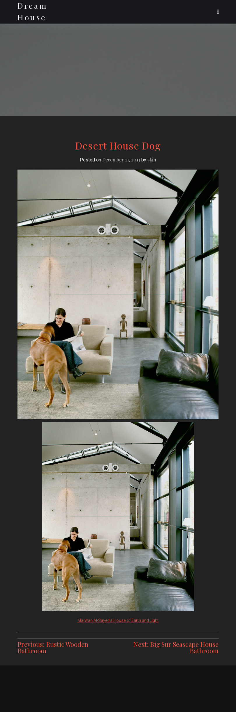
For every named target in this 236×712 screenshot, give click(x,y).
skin (151, 159)
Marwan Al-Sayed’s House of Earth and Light (118, 620)
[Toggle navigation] (218, 11)
